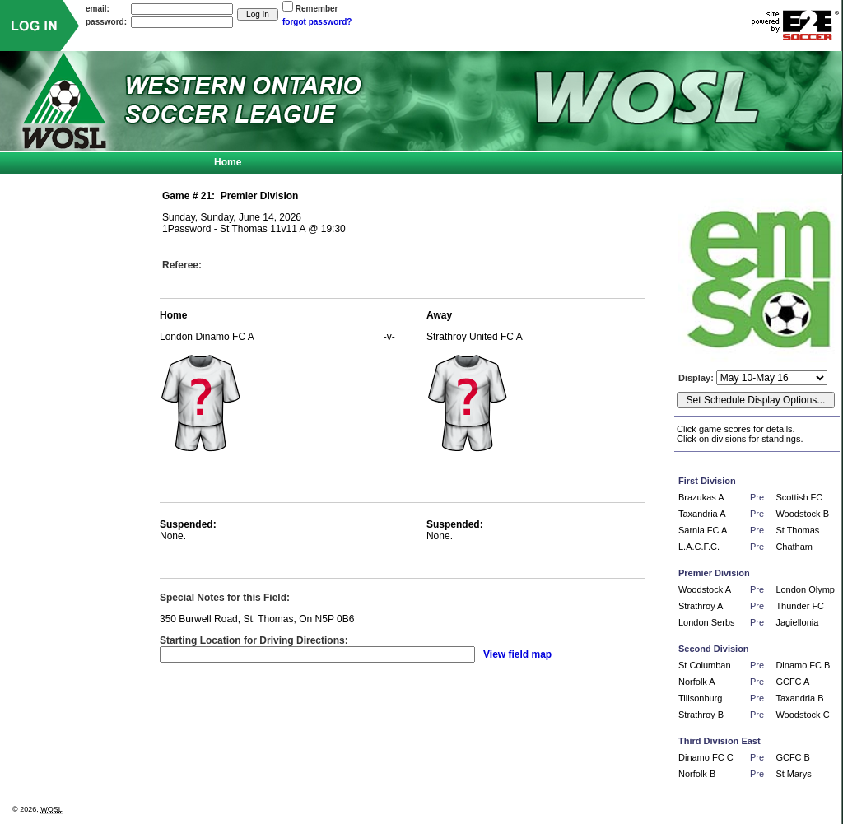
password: (106, 21)
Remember (317, 8)
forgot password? (317, 21)
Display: (697, 378)
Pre (757, 497)
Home (227, 162)
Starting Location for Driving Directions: (254, 640)
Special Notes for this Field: (225, 597)
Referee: (182, 265)
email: (97, 8)
